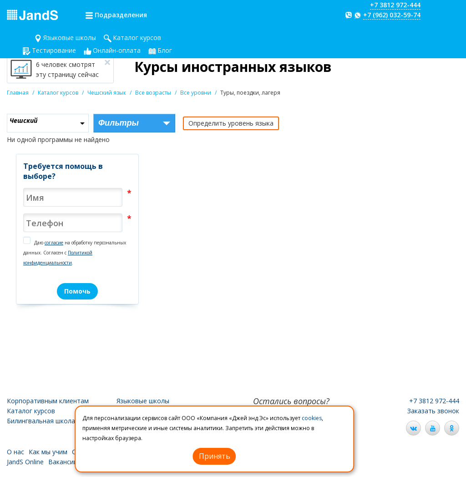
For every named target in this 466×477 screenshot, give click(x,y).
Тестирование (54, 50)
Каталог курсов (137, 37)
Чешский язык (106, 92)
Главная (18, 92)
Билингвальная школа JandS (50, 420)
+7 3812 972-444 (395, 4)
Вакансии (62, 461)
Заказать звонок (433, 410)
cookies (312, 418)
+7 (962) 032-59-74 (391, 14)
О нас (15, 451)
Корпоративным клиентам (48, 400)
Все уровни (195, 92)
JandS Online (25, 461)
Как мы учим (48, 451)
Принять (214, 456)
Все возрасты (153, 92)
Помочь (77, 291)
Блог (164, 50)
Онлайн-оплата (117, 50)
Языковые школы (69, 37)
